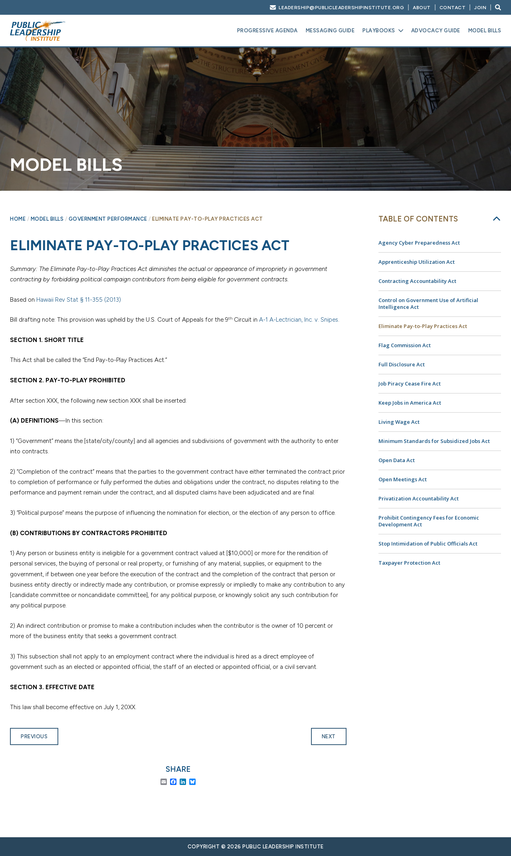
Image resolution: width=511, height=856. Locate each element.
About (422, 7)
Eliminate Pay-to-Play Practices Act (422, 326)
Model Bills (484, 31)
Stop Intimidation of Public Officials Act (427, 543)
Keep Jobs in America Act (409, 402)
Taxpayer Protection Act (409, 562)
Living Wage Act (399, 421)
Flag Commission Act (404, 345)
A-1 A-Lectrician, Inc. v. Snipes (298, 319)
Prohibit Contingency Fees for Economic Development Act (428, 521)
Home (18, 219)
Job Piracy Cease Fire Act (409, 383)
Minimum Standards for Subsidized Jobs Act (434, 441)
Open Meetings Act (402, 479)
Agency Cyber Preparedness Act (419, 242)
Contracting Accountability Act (417, 281)
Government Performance (108, 219)
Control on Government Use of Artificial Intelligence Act (428, 303)
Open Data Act (396, 460)
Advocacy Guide (435, 31)
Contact (453, 7)
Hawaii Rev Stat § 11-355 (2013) (78, 299)
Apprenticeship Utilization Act (416, 261)
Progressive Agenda (267, 31)
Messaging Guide (330, 31)
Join (480, 7)
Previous (34, 736)
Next (329, 736)
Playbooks (378, 31)
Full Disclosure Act (401, 364)
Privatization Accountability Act (418, 498)
